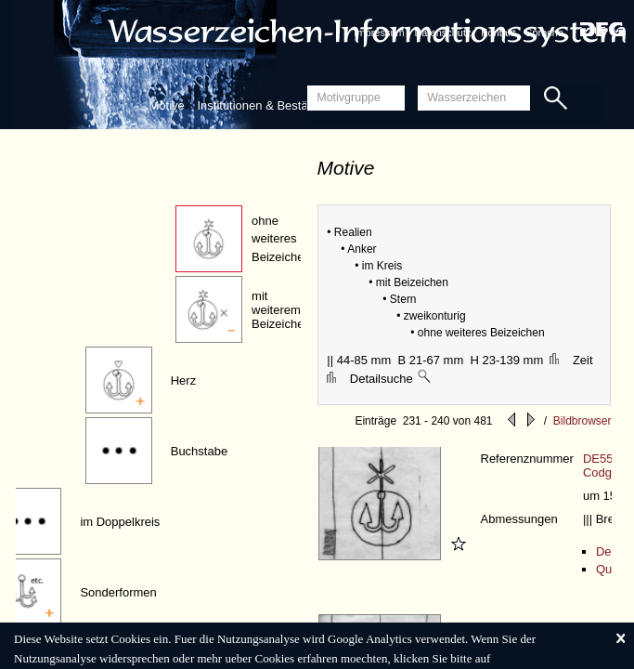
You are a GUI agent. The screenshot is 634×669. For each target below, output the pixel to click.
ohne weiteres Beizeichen (281, 239)
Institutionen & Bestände (262, 105)
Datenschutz (442, 32)
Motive (167, 105)
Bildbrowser (582, 420)
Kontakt (498, 32)
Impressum (379, 32)
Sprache (544, 32)
